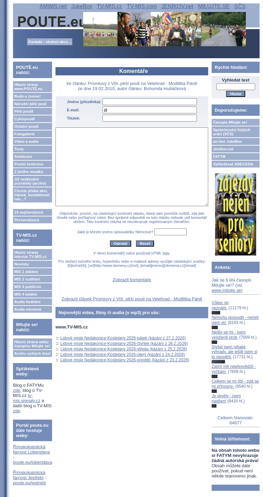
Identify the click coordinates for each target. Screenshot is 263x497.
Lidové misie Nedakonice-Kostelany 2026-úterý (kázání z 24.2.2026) (122, 354)
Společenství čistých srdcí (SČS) (231, 132)
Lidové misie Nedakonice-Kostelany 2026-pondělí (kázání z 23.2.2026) (124, 360)
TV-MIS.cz (109, 6)
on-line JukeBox (227, 141)
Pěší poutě (24, 111)
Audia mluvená (27, 309)
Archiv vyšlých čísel (32, 353)
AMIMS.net (53, 6)
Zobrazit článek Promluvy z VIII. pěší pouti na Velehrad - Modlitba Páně (132, 298)
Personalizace (26, 220)
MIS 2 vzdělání (27, 279)
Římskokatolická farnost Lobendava (31, 449)
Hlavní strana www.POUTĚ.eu (28, 87)
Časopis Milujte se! (230, 122)
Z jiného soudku (28, 172)
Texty (19, 149)
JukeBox (81, 6)
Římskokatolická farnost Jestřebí (29, 475)
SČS (240, 6)
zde (16, 390)
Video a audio (26, 141)
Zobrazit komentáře (132, 279)
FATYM (219, 156)
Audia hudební (27, 302)
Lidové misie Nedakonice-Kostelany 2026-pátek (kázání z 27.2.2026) (123, 338)
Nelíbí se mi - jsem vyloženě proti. (229, 334)
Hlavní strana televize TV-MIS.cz (30, 254)
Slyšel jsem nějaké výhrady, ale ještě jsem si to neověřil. (234, 352)
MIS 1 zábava (26, 272)
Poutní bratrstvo (28, 164)
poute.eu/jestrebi (29, 482)
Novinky (21, 264)
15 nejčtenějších (28, 212)
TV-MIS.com (142, 6)
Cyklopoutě (24, 119)
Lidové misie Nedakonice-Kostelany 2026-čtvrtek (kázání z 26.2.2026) (124, 343)
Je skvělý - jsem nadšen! (226, 398)
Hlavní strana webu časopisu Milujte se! (32, 344)
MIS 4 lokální (25, 294)
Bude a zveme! (27, 96)
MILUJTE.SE (213, 6)
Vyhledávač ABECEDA (233, 164)
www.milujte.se (226, 290)
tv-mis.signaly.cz (26, 398)
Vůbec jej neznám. (220, 305)
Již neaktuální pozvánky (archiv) (30, 181)
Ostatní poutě (26, 126)
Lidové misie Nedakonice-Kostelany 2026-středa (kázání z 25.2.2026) (123, 349)
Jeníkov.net (223, 149)
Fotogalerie (24, 134)
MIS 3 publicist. (28, 287)
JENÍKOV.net (177, 6)
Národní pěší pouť (30, 104)
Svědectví (23, 156)
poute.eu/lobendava (32, 462)
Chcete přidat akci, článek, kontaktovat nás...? (31, 195)
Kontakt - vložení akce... (49, 42)
